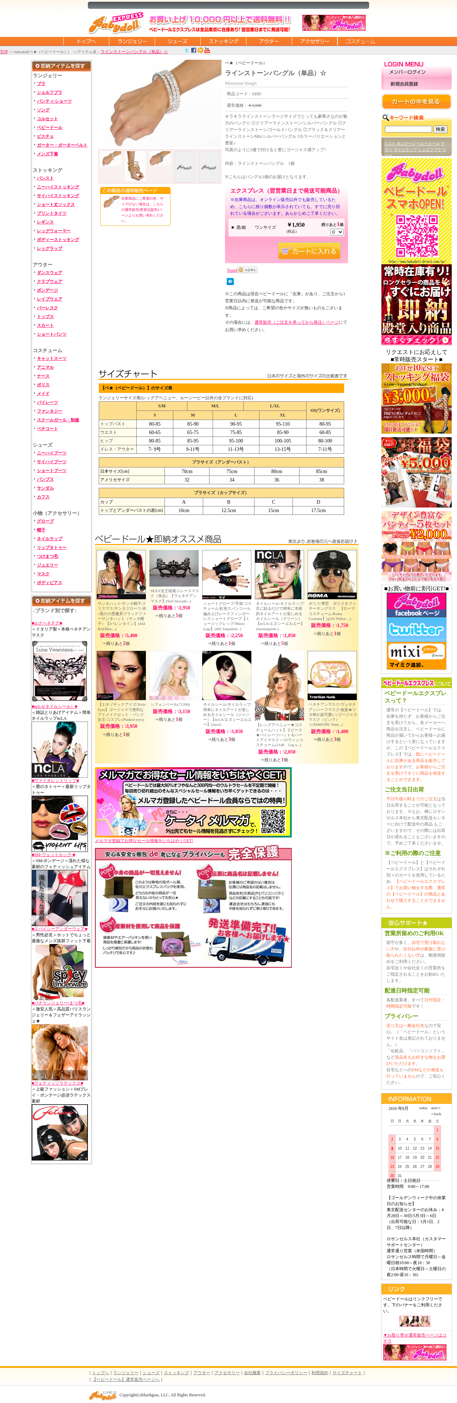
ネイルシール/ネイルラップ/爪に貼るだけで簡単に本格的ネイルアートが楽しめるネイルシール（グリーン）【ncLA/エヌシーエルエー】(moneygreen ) (280, 616)
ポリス (43, 384)
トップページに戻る (86, 41)
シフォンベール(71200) (170, 704)
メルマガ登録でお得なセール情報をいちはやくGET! (193, 838)
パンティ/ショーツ (54, 101)
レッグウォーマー (54, 230)
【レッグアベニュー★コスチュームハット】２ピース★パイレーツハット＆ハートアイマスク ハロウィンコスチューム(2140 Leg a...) (279, 735)
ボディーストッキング (58, 239)
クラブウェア (49, 281)
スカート (45, 325)
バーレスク (47, 307)
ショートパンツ (51, 334)
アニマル (45, 367)
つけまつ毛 (47, 556)
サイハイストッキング (58, 195)
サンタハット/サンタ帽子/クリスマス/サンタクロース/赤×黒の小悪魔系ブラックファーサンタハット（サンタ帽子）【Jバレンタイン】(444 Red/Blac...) (122, 616)
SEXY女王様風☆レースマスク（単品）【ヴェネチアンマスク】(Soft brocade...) (174, 596)
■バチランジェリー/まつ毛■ (58, 1003)
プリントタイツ (51, 213)
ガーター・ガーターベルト (62, 145)
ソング (43, 110)
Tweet (232, 270)
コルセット (47, 118)
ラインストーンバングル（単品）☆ (134, 51)
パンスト (45, 178)
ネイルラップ (49, 538)
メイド (43, 393)
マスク (43, 573)
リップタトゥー (51, 547)
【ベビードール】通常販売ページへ (126, 1379)
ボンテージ (406, 143)
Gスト (390, 143)
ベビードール (49, 127)
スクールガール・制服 (58, 420)
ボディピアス (49, 582)
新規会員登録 (416, 84)
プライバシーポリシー (286, 1372)
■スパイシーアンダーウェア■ (60, 928)
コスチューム (360, 41)
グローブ (45, 521)
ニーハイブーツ (51, 453)
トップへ (100, 1372)
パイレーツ (47, 402)
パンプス (45, 479)
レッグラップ (49, 248)
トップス (45, 316)
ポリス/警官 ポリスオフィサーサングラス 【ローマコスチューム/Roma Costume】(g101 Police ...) (332, 611)
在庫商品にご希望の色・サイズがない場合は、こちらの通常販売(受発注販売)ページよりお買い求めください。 (142, 209)
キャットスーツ (51, 358)
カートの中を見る (416, 101)
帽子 (41, 530)
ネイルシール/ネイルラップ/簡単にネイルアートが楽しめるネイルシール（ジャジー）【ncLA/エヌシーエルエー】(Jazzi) (227, 714)
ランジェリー (132, 41)
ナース (43, 376)
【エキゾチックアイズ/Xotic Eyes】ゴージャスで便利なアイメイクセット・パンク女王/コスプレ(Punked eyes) (122, 712)
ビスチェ (45, 136)
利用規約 (319, 1372)
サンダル (45, 488)
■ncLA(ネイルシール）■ (54, 706)
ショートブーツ (51, 470)
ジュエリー (47, 565)
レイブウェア (49, 299)
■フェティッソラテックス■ (57, 1083)
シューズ (177, 41)
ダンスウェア (49, 272)
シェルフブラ (49, 92)
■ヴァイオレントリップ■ (55, 780)
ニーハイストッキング (58, 187)
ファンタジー (49, 411)
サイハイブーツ (51, 461)
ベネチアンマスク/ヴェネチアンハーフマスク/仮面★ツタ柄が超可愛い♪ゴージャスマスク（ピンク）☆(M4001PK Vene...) (333, 714)
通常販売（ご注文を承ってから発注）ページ (297, 322)
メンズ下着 (47, 153)
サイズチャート (347, 1372)
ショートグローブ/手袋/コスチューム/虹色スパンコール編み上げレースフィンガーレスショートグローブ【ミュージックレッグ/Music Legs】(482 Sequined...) (227, 616)
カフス (43, 496)
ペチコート (47, 428)
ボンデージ (47, 290)
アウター (269, 41)
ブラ (41, 83)
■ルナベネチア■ (47, 623)
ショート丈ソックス (56, 204)
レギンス (45, 222)
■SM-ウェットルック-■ (53, 854)
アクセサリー (314, 41)
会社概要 (252, 1372)
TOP (4, 51)
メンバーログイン (416, 72)
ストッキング (223, 41)
